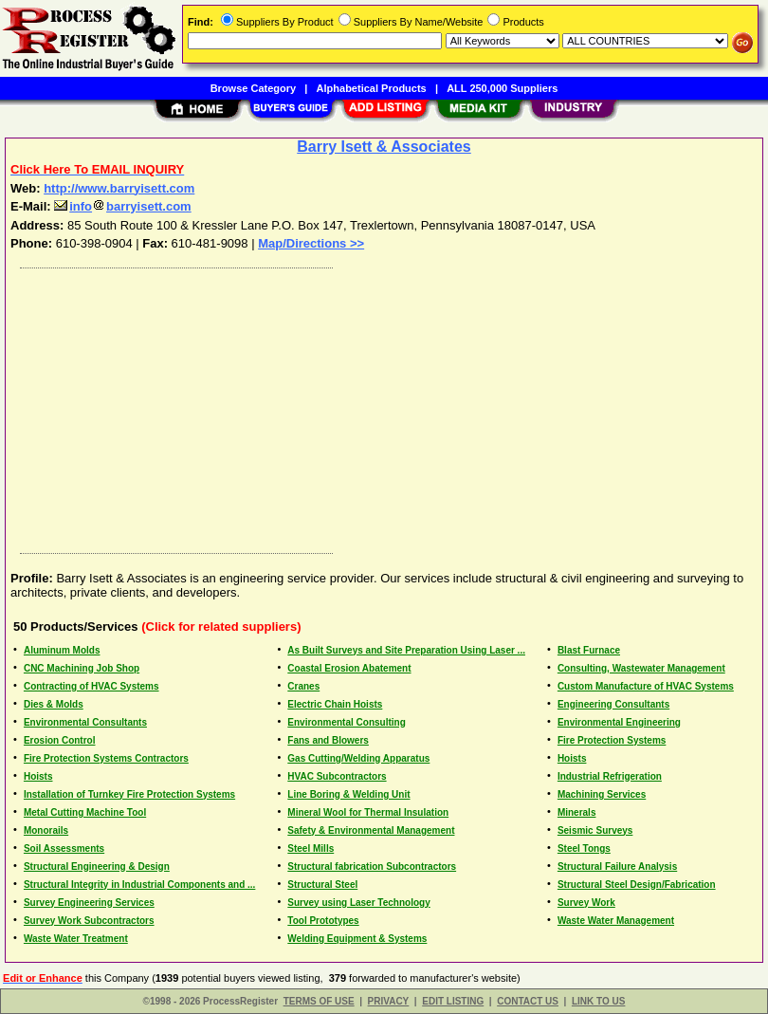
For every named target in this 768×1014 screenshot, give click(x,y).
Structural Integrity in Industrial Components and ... (139, 884)
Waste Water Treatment (76, 938)
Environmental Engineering (619, 722)
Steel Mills (310, 848)
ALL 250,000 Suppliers (502, 88)
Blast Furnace (589, 650)
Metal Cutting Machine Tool (85, 812)
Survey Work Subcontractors (89, 920)
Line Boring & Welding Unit (348, 794)
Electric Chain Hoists (334, 704)
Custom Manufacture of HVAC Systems (646, 686)
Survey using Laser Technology (358, 902)
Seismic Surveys (595, 830)
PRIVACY (389, 1001)
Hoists (572, 758)
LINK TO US (598, 1001)
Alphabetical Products (372, 88)
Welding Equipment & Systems (357, 938)
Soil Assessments (64, 848)
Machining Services (602, 794)
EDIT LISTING (453, 1001)
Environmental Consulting (346, 722)
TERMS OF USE (319, 1001)
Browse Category (253, 88)
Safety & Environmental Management (370, 830)
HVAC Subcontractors (336, 776)
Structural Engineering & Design (97, 866)
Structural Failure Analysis (617, 866)
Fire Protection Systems (612, 740)
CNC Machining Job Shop (81, 668)
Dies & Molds (53, 704)
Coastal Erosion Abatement (349, 668)
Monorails (46, 830)
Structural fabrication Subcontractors (371, 866)
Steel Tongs (584, 848)
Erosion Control (60, 740)
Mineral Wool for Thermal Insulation (367, 812)
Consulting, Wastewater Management (641, 668)
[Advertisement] (380, 406)
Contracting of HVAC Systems (91, 686)
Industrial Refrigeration (610, 776)
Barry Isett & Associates (384, 146)
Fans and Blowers (328, 740)
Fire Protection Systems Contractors (106, 758)
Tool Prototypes (322, 920)
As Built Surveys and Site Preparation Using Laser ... (406, 650)
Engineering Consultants (613, 704)
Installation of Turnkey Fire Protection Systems (129, 794)
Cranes (303, 686)
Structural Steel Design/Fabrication (637, 884)
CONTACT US (527, 1001)
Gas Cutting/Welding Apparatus (358, 758)
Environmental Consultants (85, 722)
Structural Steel (322, 884)
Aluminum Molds (62, 650)
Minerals (577, 812)
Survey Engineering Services (89, 902)
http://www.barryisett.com (119, 188)
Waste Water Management (616, 920)
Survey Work (586, 902)
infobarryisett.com (122, 206)
